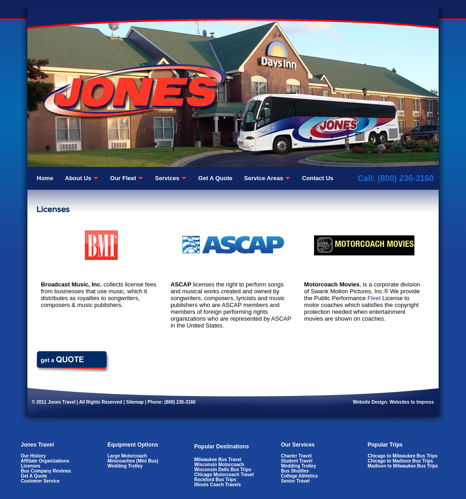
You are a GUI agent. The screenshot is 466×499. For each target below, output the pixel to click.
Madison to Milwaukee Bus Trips (403, 465)
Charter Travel (296, 455)
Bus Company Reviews (46, 470)
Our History (33, 455)
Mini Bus (147, 460)
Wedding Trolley (125, 465)
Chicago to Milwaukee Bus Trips (403, 455)
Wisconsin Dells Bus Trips (222, 469)
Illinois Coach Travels (217, 484)
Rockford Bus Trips (215, 479)
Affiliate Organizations (45, 460)
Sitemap (135, 402)
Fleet (374, 298)
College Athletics (299, 475)
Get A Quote (34, 475)
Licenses (31, 465)
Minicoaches (121, 460)
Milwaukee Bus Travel (217, 459)
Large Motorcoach (127, 455)
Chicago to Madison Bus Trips (400, 460)
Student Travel (297, 460)
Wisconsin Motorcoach (219, 464)
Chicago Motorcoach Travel (224, 474)
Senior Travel (295, 480)
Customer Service (40, 480)
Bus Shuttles (295, 470)
